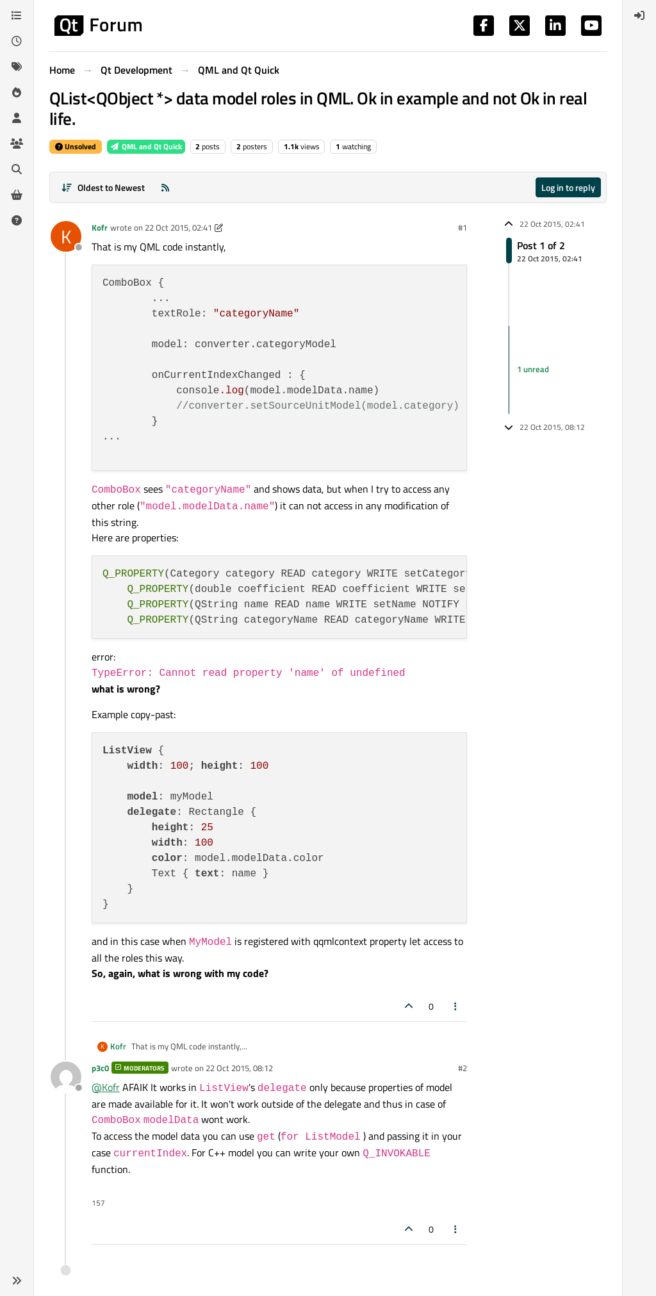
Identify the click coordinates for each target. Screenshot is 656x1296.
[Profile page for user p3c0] (66, 1077)
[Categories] (16, 15)
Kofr (100, 227)
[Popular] (16, 92)
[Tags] (16, 66)
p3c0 (100, 1068)
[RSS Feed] (165, 187)
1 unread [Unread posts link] (533, 369)
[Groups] (16, 143)
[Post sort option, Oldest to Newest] (103, 187)
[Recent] (16, 41)
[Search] (16, 169)
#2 (462, 1068)
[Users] (16, 118)
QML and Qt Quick (146, 146)
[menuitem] (639, 15)
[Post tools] (456, 1006)
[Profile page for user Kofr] (66, 236)
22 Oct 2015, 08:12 (239, 1068)
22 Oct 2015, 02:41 (178, 227)
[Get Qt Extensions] (16, 195)
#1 (462, 227)
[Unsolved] (16, 220)
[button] (16, 1280)
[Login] (639, 15)
